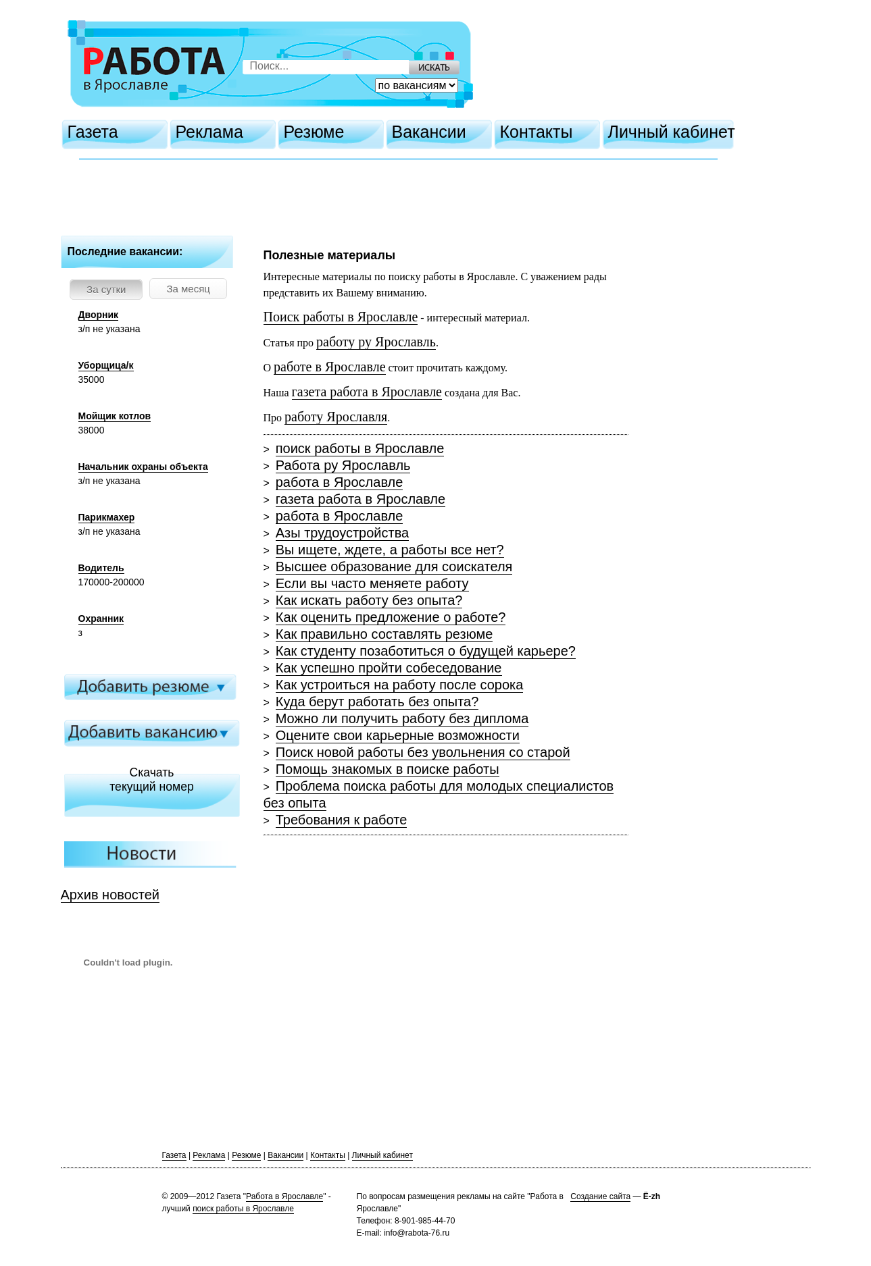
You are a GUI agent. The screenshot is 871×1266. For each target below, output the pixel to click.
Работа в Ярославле (284, 1196)
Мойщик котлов (114, 416)
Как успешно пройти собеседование (389, 667)
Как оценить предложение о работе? (391, 617)
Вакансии (429, 131)
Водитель (101, 567)
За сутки (106, 289)
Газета (93, 131)
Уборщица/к (106, 365)
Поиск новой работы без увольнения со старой (423, 752)
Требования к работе (341, 819)
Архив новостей (110, 894)
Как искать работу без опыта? (369, 600)
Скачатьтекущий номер (151, 779)
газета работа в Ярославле (360, 499)
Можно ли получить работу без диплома (402, 718)
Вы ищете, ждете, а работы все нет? (390, 549)
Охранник (101, 618)
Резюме (314, 131)
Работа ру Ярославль (343, 465)
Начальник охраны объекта (143, 466)
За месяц (187, 288)
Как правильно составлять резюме (384, 634)
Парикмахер (106, 517)
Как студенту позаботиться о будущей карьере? (426, 650)
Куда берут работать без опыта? (377, 701)
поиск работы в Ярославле (360, 448)
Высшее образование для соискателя (394, 566)
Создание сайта (600, 1196)
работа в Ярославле (339, 482)
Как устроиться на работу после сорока (400, 684)
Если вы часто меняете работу (372, 583)
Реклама (209, 131)
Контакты (536, 131)
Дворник (98, 314)
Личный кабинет (671, 131)
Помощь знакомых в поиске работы (387, 769)
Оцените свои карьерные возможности (398, 735)
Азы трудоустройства (342, 532)
